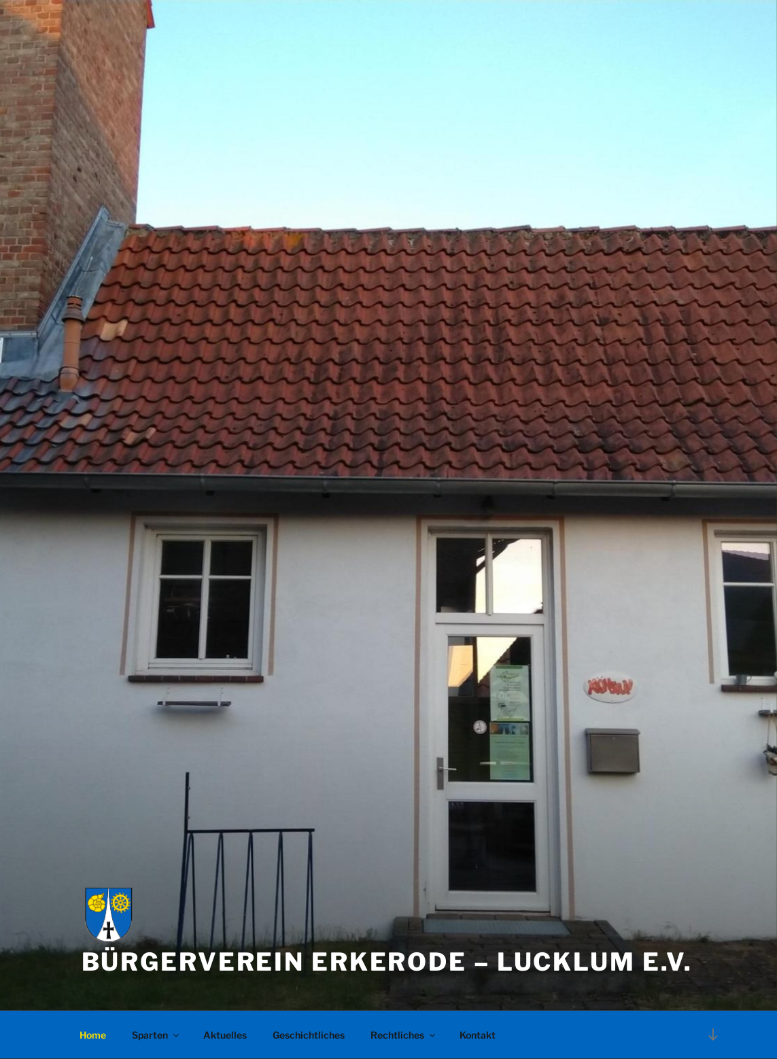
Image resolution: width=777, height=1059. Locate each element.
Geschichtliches (309, 1035)
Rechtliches (403, 1035)
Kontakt (478, 1035)
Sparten (156, 1035)
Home (93, 1035)
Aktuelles (225, 1035)
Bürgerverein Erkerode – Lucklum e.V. (387, 962)
